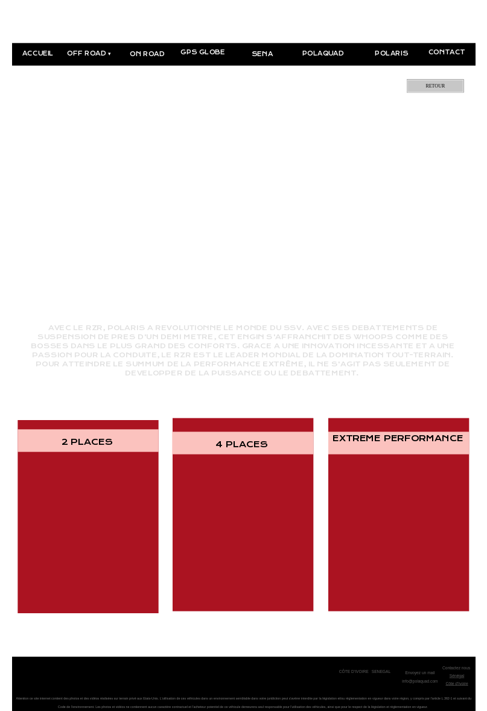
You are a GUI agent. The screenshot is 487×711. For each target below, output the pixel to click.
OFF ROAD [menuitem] (89, 54)
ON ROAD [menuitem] (147, 53)
